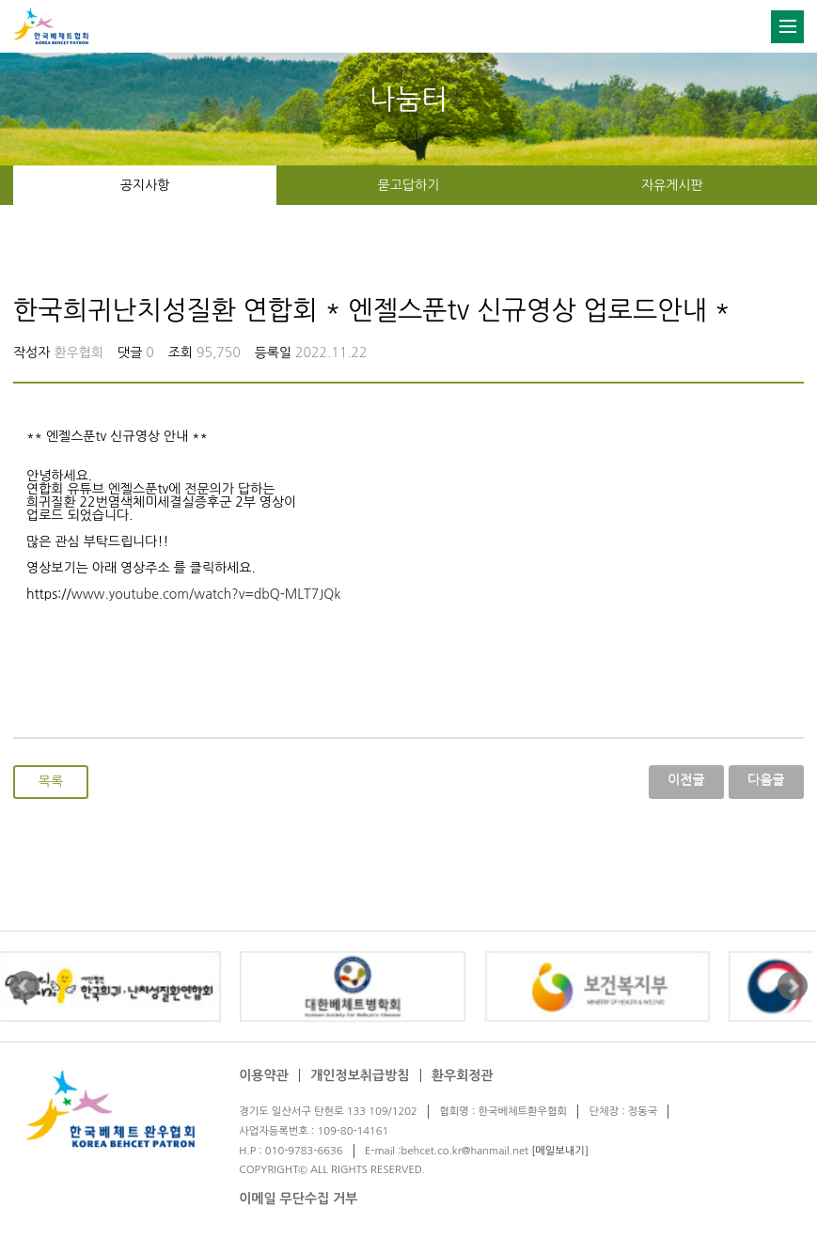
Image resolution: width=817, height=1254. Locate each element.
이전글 (686, 779)
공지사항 (145, 185)
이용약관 (264, 1075)
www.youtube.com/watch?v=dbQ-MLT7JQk (206, 594)
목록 (51, 781)
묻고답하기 (409, 185)
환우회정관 (463, 1075)
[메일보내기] (560, 1150)
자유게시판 (672, 185)
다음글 (765, 779)
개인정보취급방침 (359, 1075)
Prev (24, 986)
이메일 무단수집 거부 (298, 1198)
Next (793, 986)
